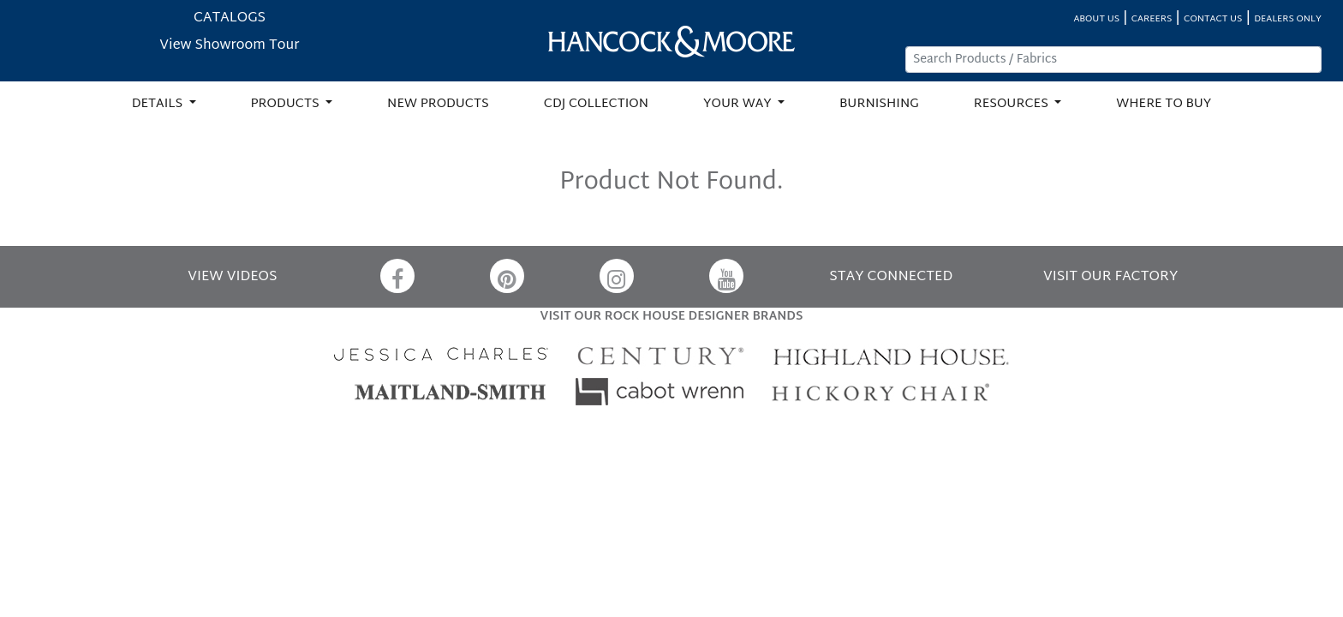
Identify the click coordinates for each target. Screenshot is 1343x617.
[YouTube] (726, 276)
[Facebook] (397, 276)
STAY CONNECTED (890, 277)
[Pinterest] (507, 276)
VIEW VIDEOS (232, 277)
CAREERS (1152, 19)
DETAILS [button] (159, 104)
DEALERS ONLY (1288, 19)
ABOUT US (1096, 19)
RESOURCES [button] (1013, 104)
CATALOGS (230, 18)
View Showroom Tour (229, 45)
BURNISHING (879, 104)
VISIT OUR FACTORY (1110, 277)
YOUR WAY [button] (738, 104)
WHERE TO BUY (1163, 104)
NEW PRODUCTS (438, 104)
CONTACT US (1213, 19)
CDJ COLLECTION (596, 104)
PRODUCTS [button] (287, 104)
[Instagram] (617, 276)
